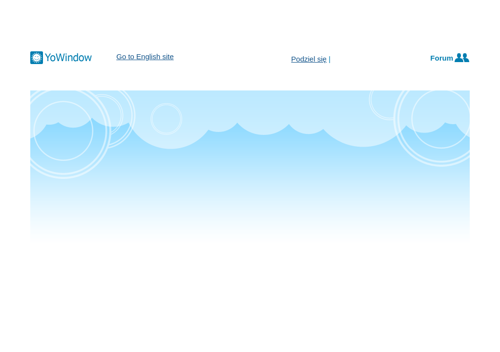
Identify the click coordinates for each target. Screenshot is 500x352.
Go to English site (145, 56)
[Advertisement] (250, 24)
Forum (441, 58)
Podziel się (309, 59)
